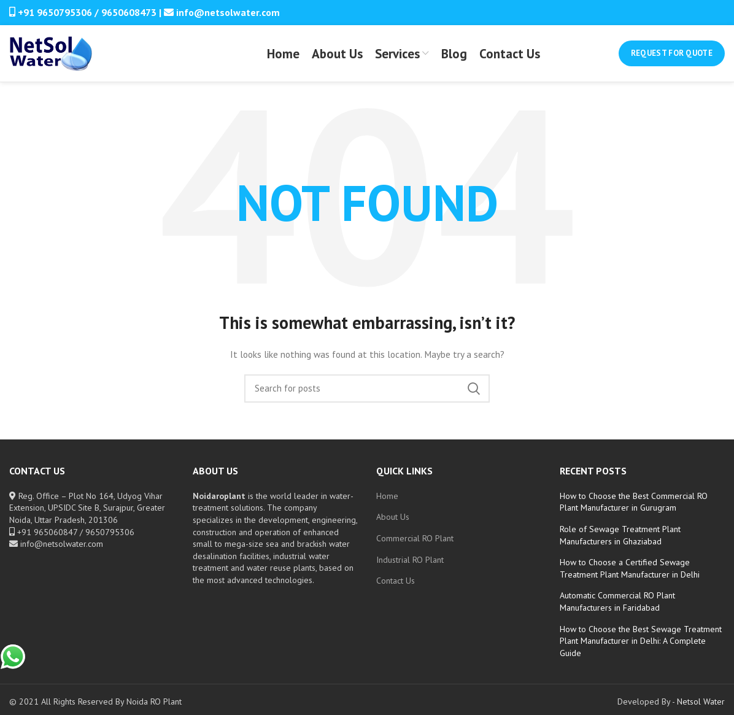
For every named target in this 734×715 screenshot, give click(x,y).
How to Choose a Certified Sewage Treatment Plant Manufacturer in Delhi (630, 576)
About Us (392, 524)
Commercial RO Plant (415, 546)
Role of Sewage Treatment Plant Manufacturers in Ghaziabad (620, 543)
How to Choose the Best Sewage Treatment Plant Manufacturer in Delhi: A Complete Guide (641, 649)
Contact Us (395, 588)
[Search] (367, 396)
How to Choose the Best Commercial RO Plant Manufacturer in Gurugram (634, 510)
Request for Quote (672, 57)
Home (387, 503)
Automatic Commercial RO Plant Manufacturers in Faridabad (617, 609)
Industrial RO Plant (410, 567)
